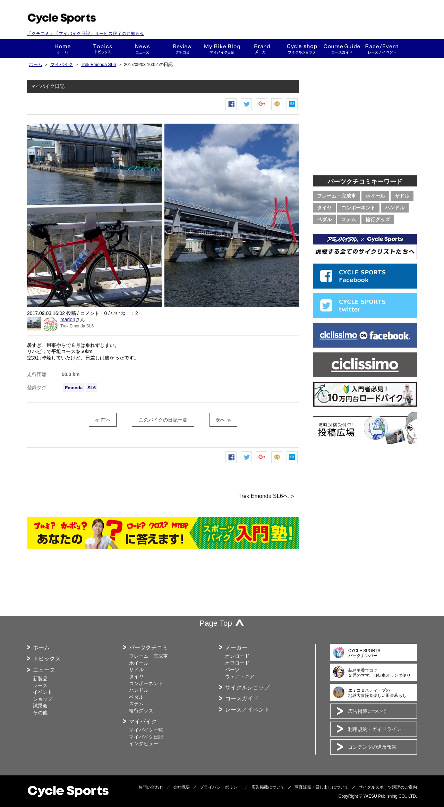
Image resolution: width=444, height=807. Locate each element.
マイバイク (61, 64)
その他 (40, 712)
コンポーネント (358, 207)
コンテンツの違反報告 (372, 747)
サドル (402, 196)
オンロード (237, 656)
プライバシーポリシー (220, 787)
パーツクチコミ (148, 647)
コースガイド (342, 48)
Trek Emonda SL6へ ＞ (267, 496)
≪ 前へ (103, 420)
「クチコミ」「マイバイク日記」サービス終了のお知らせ (85, 33)
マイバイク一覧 (146, 730)
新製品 (40, 678)
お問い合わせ (150, 787)
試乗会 (40, 705)
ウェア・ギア (239, 676)
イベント (42, 692)
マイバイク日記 (146, 737)
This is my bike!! (222, 48)
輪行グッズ (378, 219)
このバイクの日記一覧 (163, 420)
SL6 (91, 387)
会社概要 (181, 787)
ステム (348, 219)
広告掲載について (367, 711)
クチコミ (182, 48)
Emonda (74, 387)
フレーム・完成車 (336, 196)
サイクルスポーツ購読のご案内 (388, 787)
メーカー (262, 48)
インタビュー (143, 743)
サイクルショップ (247, 687)
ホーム (63, 48)
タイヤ (324, 207)
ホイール (375, 196)
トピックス (102, 48)
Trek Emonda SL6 (98, 64)
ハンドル (394, 207)
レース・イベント (382, 48)
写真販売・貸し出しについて (321, 787)
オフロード (237, 663)
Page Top (215, 623)
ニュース (142, 48)
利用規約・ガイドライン (374, 729)
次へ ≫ (223, 420)
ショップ (302, 48)
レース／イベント (247, 710)
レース (40, 685)
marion (67, 319)
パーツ (232, 669)
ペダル (324, 219)
